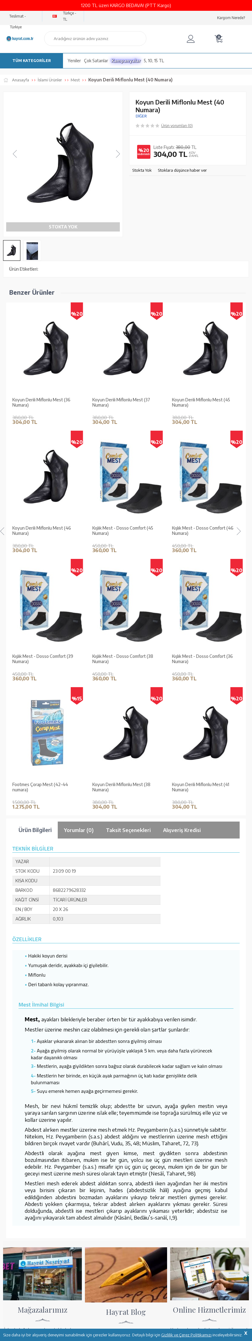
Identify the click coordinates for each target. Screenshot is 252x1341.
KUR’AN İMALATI (30, 1287)
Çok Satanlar (96, 60)
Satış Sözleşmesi (102, 1150)
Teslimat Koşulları (102, 1134)
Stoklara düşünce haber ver (182, 170)
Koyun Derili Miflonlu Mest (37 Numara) (41, 402)
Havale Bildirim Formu (191, 1150)
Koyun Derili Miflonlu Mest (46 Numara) (201, 402)
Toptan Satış (14, 1150)
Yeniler (74, 60)
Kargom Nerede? (231, 17)
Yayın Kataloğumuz (20, 1174)
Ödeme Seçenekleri (188, 1134)
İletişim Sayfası (16, 1259)
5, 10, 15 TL (154, 60)
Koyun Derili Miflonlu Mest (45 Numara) (121, 402)
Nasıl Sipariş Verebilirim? (193, 1187)
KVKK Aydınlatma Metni (108, 1174)
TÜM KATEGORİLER (31, 60)
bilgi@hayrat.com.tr (21, 1251)
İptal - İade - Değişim (189, 1179)
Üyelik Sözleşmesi (103, 1158)
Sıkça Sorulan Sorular (106, 1182)
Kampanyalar (126, 60)
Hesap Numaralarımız (190, 1142)
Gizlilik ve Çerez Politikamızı (186, 1334)
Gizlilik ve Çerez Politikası (110, 1166)
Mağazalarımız (16, 1142)
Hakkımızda (13, 1134)
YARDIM (146, 1287)
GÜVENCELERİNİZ (96, 1287)
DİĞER (141, 116)
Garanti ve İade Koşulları (109, 1142)
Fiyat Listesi (13, 1182)
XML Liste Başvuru (19, 1158)
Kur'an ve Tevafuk (19, 1166)
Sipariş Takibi (183, 1171)
